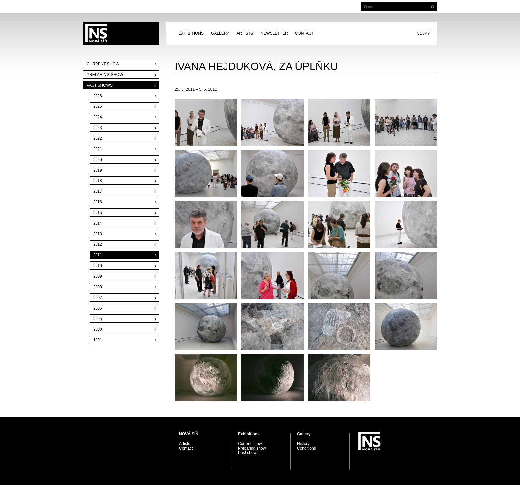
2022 (97, 138)
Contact (304, 33)
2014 (97, 223)
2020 (97, 159)
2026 (97, 96)
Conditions (306, 448)
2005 (97, 318)
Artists (244, 33)
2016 (97, 202)
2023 (97, 127)
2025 (97, 106)
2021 (97, 149)
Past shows (100, 85)
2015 (97, 212)
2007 (97, 297)
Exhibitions (191, 33)
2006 (97, 308)
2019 (97, 170)
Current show (103, 64)
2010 (97, 265)
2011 (97, 255)
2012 (97, 244)
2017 (97, 191)
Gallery (220, 33)
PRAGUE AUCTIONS (121, 33)
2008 (97, 287)
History (303, 443)
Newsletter (274, 33)
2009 (97, 276)
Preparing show (105, 74)
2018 (97, 180)
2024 (97, 117)
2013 (97, 234)
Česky (423, 33)
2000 (97, 329)
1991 (97, 340)
